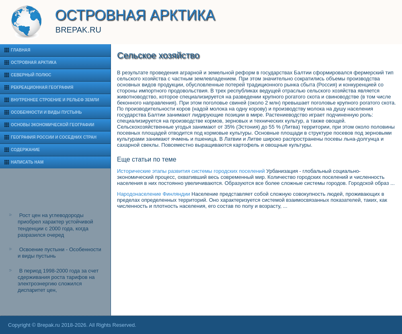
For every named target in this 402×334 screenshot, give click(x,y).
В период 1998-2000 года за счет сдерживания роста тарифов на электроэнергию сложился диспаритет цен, (58, 280)
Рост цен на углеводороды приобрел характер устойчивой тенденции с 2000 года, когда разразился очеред (55, 225)
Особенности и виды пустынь (46, 112)
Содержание (25, 150)
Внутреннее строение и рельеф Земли (55, 100)
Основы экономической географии (52, 125)
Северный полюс (31, 75)
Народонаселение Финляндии (153, 194)
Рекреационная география (42, 87)
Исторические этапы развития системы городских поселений (191, 171)
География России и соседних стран (53, 137)
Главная (21, 50)
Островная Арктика (34, 62)
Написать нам (27, 162)
